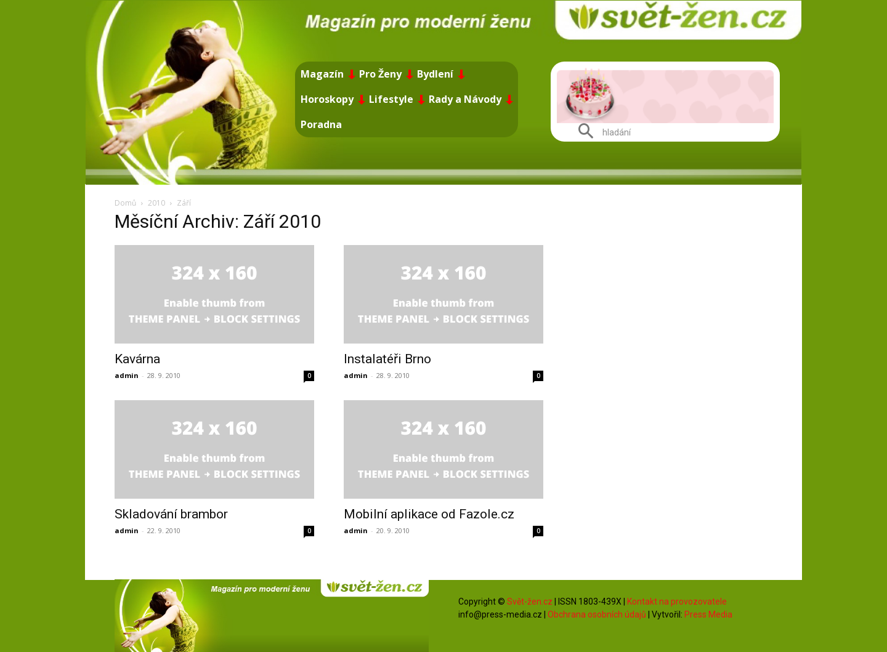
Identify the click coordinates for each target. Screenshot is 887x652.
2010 (156, 203)
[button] (600, 132)
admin (127, 375)
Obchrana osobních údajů (597, 614)
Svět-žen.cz (530, 601)
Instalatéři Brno (387, 359)
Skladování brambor (171, 514)
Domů (125, 203)
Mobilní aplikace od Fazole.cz (429, 514)
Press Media (708, 614)
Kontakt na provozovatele (677, 601)
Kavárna (137, 359)
